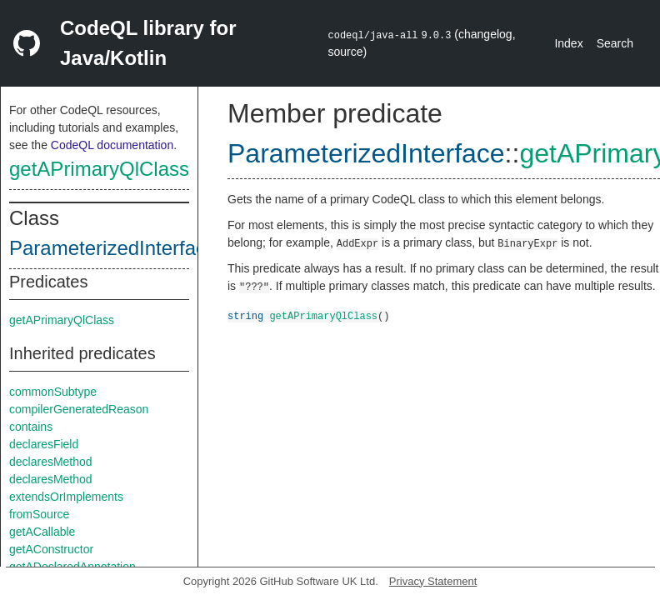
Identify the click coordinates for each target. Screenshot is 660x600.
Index (568, 43)
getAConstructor (51, 549)
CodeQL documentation (112, 145)
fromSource (39, 514)
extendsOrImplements (66, 496)
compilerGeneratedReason (78, 409)
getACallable (42, 531)
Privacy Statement (433, 581)
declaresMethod (50, 461)
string (245, 315)
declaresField (43, 444)
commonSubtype (53, 391)
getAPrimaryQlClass (99, 169)
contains (30, 426)
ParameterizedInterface (113, 248)
